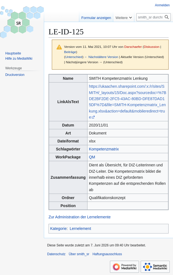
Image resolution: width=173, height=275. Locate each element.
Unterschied (74, 57)
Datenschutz (56, 254)
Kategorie (58, 228)
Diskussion (151, 46)
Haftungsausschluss (107, 254)
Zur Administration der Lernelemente (79, 217)
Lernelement (80, 228)
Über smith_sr (79, 254)
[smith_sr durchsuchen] (153, 17)
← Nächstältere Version (101, 57)
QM (92, 157)
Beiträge (70, 52)
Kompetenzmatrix (104, 149)
